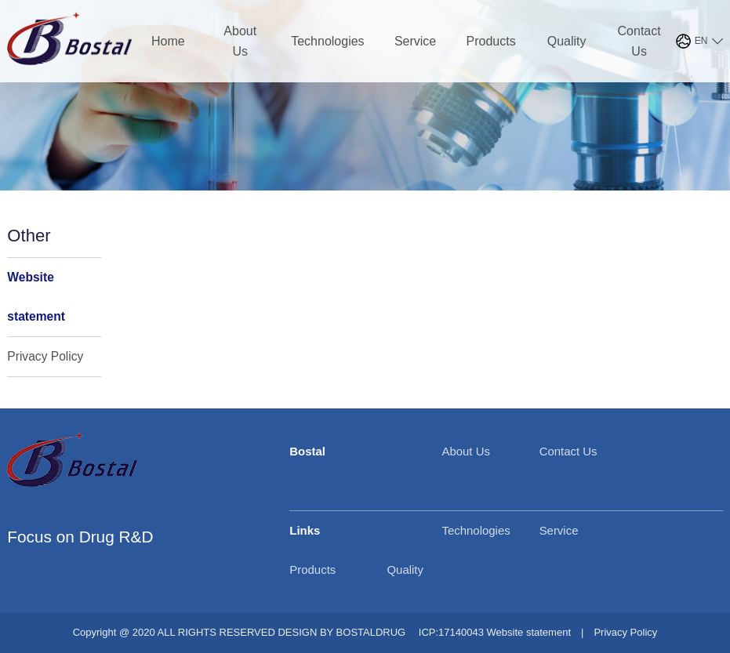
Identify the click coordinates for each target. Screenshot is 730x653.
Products (491, 41)
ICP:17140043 (451, 632)
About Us (239, 41)
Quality (567, 41)
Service (415, 41)
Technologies (327, 41)
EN (701, 40)
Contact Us (639, 41)
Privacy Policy (45, 356)
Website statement (36, 296)
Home (168, 41)
